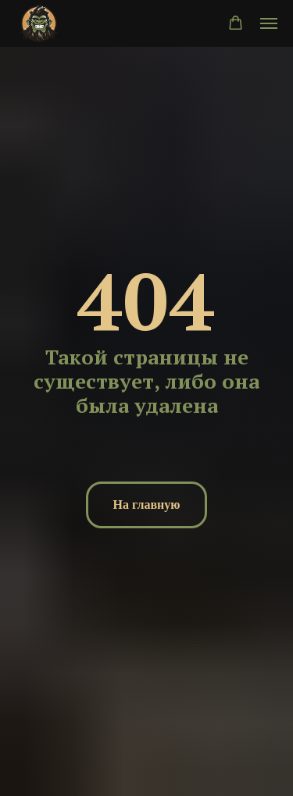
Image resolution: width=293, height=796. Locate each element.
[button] (235, 23)
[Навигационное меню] (268, 23)
